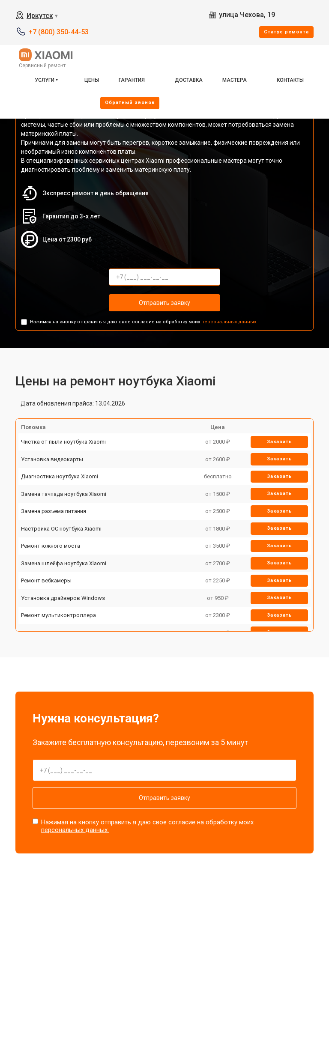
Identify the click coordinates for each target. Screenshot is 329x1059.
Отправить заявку (164, 302)
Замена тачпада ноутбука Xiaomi (63, 494)
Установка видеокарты (52, 459)
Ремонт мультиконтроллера (58, 615)
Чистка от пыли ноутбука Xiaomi (63, 442)
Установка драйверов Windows (63, 598)
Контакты (290, 80)
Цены (91, 80)
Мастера (234, 80)
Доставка (189, 80)
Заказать (279, 441)
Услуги (44, 80)
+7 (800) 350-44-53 (58, 32)
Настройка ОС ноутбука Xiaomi (61, 528)
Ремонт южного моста (50, 546)
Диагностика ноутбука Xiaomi (59, 476)
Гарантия (132, 80)
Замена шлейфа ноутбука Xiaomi (63, 563)
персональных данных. (229, 322)
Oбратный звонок (130, 102)
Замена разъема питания (53, 511)
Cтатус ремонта (286, 32)
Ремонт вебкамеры (46, 580)
